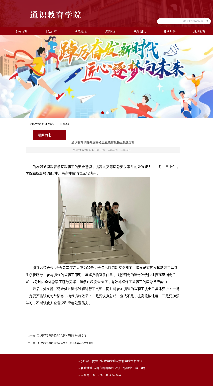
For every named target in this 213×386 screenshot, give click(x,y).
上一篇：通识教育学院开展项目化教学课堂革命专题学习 (57, 335)
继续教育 (199, 31)
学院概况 (81, 31)
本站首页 (51, 31)
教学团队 (140, 31)
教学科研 (170, 31)
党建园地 (110, 31)
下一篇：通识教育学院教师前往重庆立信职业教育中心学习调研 (60, 343)
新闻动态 (65, 124)
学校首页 (21, 31)
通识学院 (49, 124)
